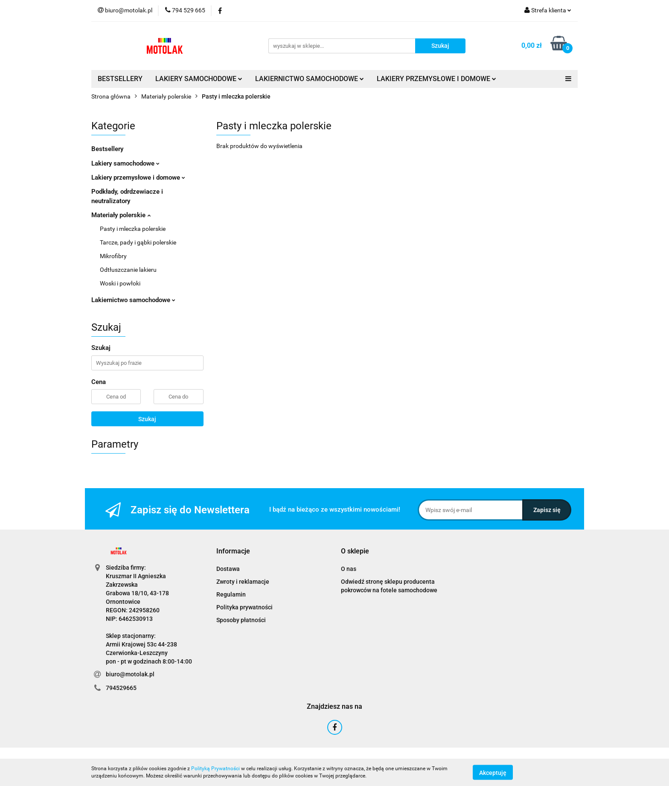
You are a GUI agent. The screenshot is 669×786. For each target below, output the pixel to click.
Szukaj (147, 419)
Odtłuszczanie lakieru (128, 269)
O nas (348, 568)
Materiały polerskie (121, 215)
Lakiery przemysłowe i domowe (138, 177)
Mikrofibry (113, 256)
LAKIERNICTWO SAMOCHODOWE (309, 79)
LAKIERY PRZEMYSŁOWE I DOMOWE (436, 79)
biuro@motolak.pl (130, 674)
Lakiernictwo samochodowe (133, 300)
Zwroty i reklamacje (242, 581)
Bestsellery (107, 149)
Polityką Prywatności (215, 768)
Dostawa (228, 568)
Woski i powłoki (120, 283)
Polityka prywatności (244, 607)
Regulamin (231, 594)
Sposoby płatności (241, 620)
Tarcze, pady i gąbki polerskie (138, 242)
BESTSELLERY (120, 79)
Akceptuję (492, 772)
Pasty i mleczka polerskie (133, 228)
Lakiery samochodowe (125, 163)
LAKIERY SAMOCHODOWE (198, 79)
